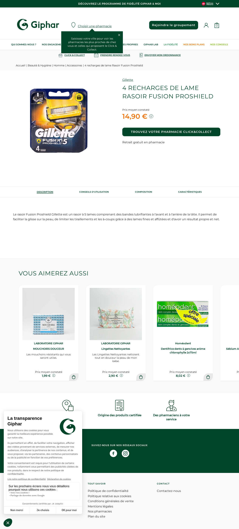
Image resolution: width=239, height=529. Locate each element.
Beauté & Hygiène (39, 65)
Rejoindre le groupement (173, 25)
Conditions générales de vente (111, 501)
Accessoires (74, 65)
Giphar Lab (151, 44)
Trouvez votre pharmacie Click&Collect (171, 132)
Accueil (20, 65)
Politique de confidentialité (108, 491)
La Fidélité (171, 44)
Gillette (127, 80)
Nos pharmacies (100, 511)
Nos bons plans (194, 44)
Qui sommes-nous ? (23, 44)
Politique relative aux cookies (109, 496)
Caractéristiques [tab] (190, 191)
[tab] (45, 192)
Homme (59, 65)
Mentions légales (100, 506)
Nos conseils (219, 44)
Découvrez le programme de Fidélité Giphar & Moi (119, 3)
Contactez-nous (169, 491)
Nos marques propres (123, 44)
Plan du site (96, 516)
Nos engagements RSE (56, 44)
